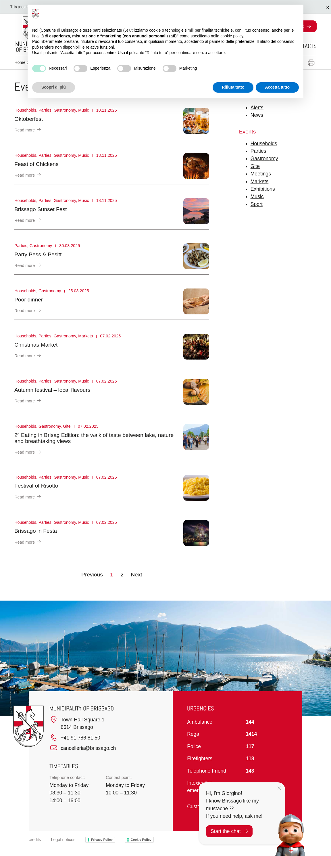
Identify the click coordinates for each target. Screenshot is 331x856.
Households (264, 143)
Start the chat (229, 831)
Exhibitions (263, 189)
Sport (257, 204)
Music (257, 196)
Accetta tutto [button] (277, 87)
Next (136, 575)
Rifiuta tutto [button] (233, 87)
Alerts (257, 107)
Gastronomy (264, 158)
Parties (258, 151)
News (257, 115)
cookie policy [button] (231, 36)
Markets (260, 181)
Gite (255, 166)
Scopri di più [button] (53, 87)
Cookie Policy (141, 839)
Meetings (261, 174)
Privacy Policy (102, 839)
